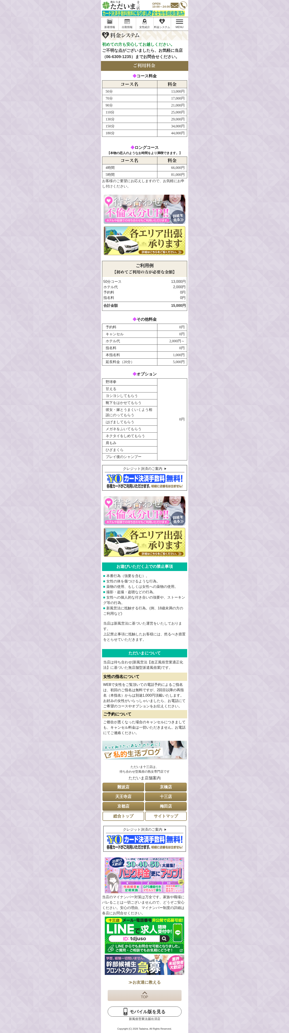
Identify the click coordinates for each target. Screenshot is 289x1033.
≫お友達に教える (144, 982)
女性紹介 (144, 27)
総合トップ (123, 816)
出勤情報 (127, 27)
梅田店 (166, 806)
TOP (144, 997)
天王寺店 (123, 796)
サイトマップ (166, 816)
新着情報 (109, 27)
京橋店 (166, 787)
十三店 (166, 796)
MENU (177, 24)
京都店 (123, 806)
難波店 (123, 787)
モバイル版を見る (147, 1011)
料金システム (162, 27)
